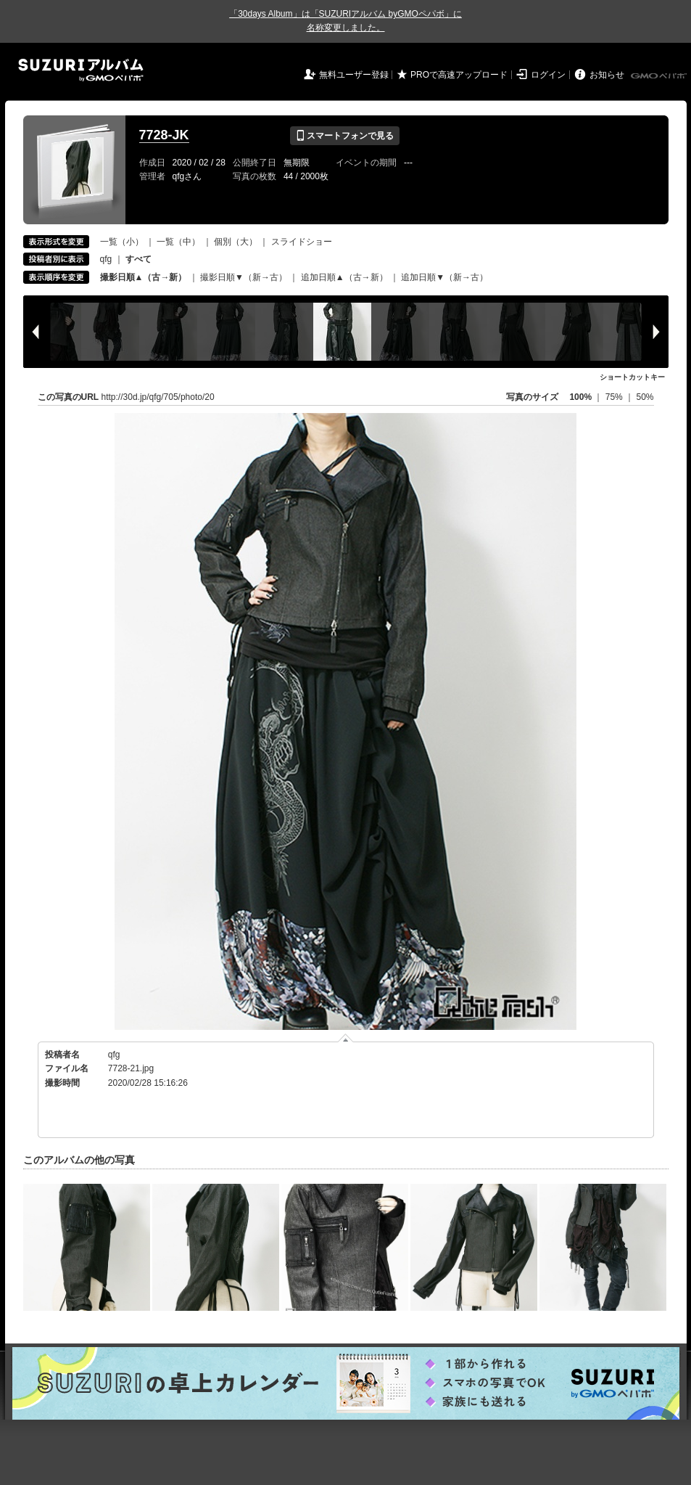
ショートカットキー (632, 377)
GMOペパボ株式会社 (660, 76)
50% (644, 397)
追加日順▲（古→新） (344, 277)
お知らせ (606, 75)
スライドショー (301, 242)
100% (580, 397)
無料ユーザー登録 (354, 75)
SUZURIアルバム (81, 70)
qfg (106, 259)
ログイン (548, 75)
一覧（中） (178, 242)
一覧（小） (122, 242)
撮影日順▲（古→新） (143, 277)
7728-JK (164, 135)
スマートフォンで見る (345, 135)
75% (615, 397)
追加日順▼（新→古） (444, 277)
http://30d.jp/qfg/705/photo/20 (158, 397)
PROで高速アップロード (459, 75)
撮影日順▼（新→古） (243, 277)
